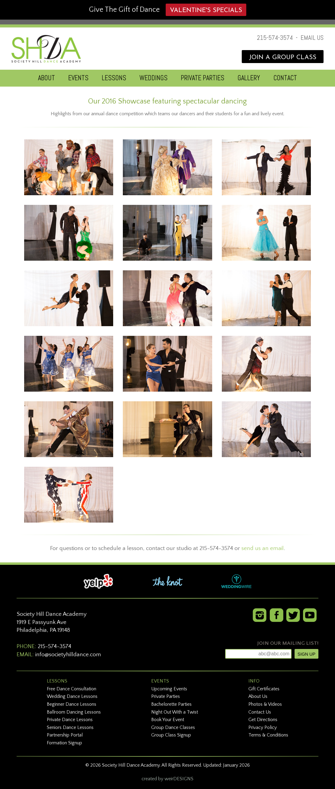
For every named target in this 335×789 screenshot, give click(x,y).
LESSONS (114, 78)
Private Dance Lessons (70, 719)
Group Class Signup (171, 735)
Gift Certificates (263, 689)
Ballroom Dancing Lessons (74, 712)
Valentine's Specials (206, 10)
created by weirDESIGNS (167, 778)
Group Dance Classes (173, 727)
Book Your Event (167, 719)
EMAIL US (312, 38)
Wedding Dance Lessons (72, 696)
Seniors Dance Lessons (70, 727)
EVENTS (78, 78)
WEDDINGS (153, 78)
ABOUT (46, 78)
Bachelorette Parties (171, 704)
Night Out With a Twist (174, 712)
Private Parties (165, 696)
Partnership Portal (65, 735)
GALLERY (249, 78)
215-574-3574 (275, 38)
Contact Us (259, 712)
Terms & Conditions (268, 735)
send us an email (262, 548)
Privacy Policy (262, 727)
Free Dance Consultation (71, 689)
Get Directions (262, 719)
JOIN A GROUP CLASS (282, 57)
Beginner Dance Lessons (71, 704)
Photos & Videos (265, 704)
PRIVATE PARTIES (202, 78)
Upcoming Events (169, 689)
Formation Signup (64, 743)
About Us (257, 696)
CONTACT (285, 78)
